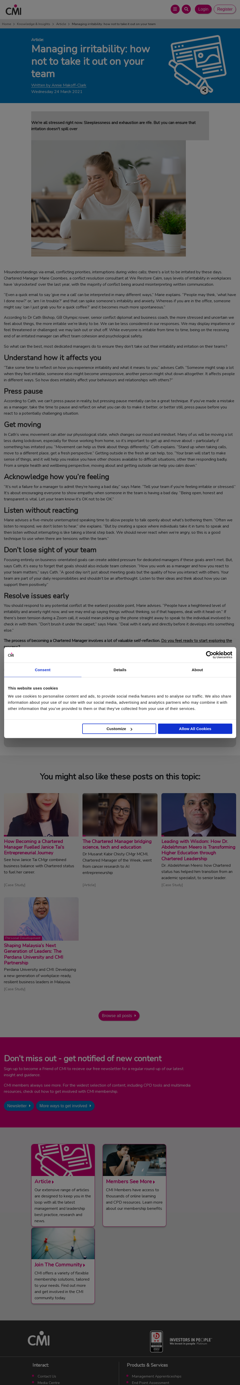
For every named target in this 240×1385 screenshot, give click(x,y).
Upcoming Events (52, 1313)
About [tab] (197, 669)
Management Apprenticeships (156, 1300)
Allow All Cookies (195, 728)
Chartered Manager (148, 1313)
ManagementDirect (148, 1326)
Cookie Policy (130, 1369)
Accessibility (179, 1369)
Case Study (14, 884)
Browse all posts (117, 1015)
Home (6, 24)
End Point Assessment (150, 1307)
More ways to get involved (63, 1106)
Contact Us (47, 1300)
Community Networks (55, 1319)
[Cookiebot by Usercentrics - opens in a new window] (209, 655)
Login (203, 9)
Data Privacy (155, 1369)
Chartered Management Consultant (161, 1319)
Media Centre (49, 1307)
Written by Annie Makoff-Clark (58, 85)
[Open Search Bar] (186, 9)
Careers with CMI (52, 1326)
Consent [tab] (43, 669)
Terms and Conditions (67, 1369)
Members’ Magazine (148, 1332)
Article (61, 24)
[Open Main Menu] (175, 9)
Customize (119, 728)
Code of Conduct (101, 1369)
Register (225, 9)
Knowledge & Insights (33, 24)
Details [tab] (120, 669)
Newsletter (17, 1106)
